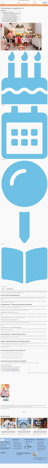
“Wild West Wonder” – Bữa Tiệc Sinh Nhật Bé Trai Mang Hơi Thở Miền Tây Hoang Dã (40, 432)
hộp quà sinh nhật (6, 317)
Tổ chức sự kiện (25, 5)
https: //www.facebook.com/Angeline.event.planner (11, 368)
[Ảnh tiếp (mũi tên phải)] (3, 466)
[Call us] (8, 400)
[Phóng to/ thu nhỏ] (3, 464)
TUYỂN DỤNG (41, 5)
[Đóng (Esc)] (1, 464)
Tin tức (34, 5)
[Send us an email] (6, 400)
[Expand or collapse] (19, 10)
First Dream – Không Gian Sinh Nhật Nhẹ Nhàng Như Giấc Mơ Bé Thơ (24, 432)
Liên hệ (37, 5)
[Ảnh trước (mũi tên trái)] (1, 466)
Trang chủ (7, 5)
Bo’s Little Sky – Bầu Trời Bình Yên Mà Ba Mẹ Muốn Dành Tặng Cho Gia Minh (8, 432)
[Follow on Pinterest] (27, 448)
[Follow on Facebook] (4, 400)
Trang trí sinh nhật (17, 5)
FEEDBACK (30, 5)
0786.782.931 (35, 3)
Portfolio (11, 5)
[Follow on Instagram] (5, 400)
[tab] (3, 289)
